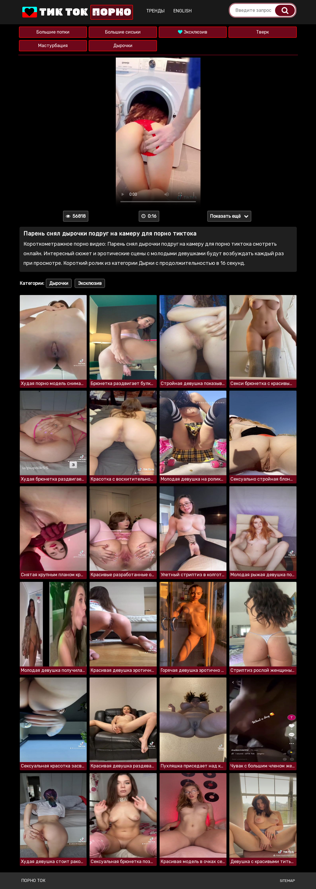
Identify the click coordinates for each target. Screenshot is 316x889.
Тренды (155, 11)
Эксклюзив (192, 32)
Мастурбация (53, 45)
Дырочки (122, 45)
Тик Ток (77, 12)
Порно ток (33, 880)
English (182, 11)
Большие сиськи (123, 32)
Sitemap (287, 881)
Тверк (262, 32)
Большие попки (52, 32)
